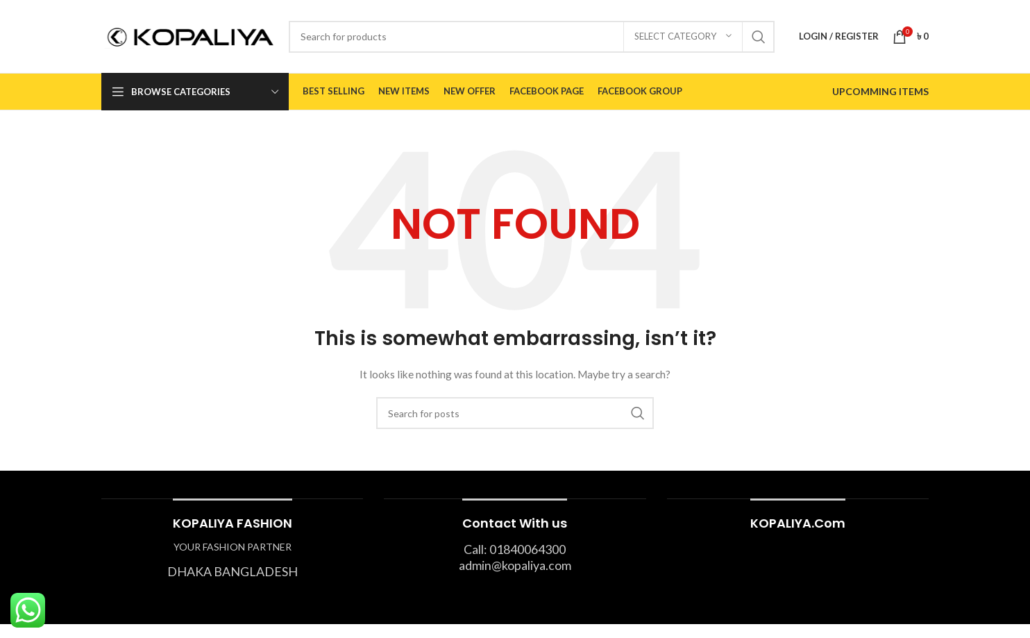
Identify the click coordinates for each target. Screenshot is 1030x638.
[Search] (532, 37)
